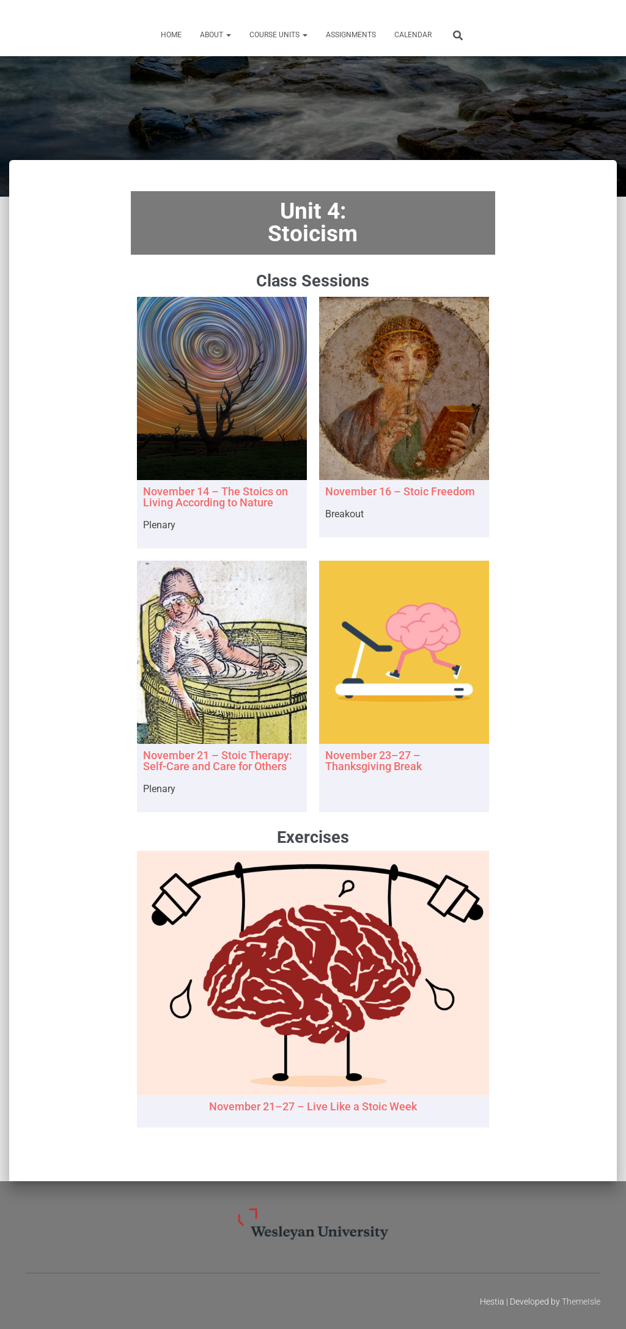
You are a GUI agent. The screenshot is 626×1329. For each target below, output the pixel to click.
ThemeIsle (581, 1301)
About (215, 35)
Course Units (278, 35)
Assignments (351, 35)
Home (171, 35)
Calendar (413, 35)
